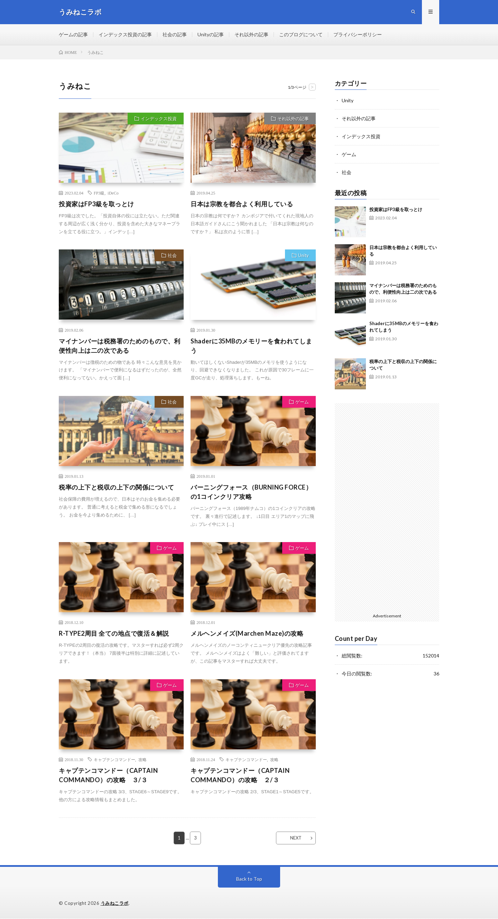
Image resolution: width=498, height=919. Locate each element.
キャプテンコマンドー (114, 759)
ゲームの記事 (73, 34)
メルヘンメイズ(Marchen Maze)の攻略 (247, 633)
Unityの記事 (210, 34)
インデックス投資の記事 (125, 34)
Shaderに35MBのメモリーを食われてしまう (251, 345)
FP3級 (99, 193)
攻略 (142, 759)
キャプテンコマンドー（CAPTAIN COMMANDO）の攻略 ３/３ (108, 775)
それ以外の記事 (251, 34)
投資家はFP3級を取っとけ (96, 204)
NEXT (296, 838)
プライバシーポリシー (357, 34)
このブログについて (301, 34)
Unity (303, 255)
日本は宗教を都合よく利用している (242, 204)
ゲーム (302, 402)
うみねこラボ (115, 903)
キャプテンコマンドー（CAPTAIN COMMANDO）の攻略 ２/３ (240, 775)
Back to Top (249, 879)
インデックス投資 (159, 118)
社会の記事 (175, 34)
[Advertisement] (387, 506)
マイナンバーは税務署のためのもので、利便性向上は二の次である (120, 345)
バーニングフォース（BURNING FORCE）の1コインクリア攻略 (251, 491)
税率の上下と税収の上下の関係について (116, 487)
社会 (172, 255)
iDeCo (113, 193)
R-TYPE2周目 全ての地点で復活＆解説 (114, 633)
